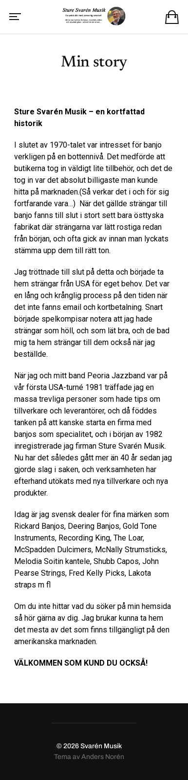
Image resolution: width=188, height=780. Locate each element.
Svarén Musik (101, 746)
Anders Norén (102, 756)
